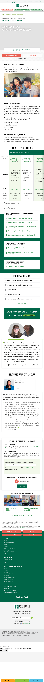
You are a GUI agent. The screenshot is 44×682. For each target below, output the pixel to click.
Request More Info (11, 55)
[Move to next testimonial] (25, 330)
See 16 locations (15, 189)
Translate (25, 624)
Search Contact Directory (10, 590)
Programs (8, 14)
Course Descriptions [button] (13, 294)
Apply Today (32, 55)
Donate (32, 531)
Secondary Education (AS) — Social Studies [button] (22, 235)
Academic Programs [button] (7, 9)
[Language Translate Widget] (22, 622)
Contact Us (6, 588)
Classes (5, 544)
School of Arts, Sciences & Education (11, 16)
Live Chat (22, 486)
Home (3, 14)
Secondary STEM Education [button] (17, 248)
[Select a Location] (29, 315)
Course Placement (8, 579)
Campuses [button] (27, 9)
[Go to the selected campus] (32, 618)
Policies (19, 635)
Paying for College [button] (36, 9)
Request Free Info (12, 535)
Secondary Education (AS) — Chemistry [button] (21, 222)
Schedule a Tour (11, 531)
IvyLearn (6, 570)
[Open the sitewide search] (40, 1)
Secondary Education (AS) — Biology (15, 159)
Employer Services (8, 559)
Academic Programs (9, 542)
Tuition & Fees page (23, 527)
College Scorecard (6, 635)
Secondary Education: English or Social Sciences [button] (21, 253)
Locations (6, 546)
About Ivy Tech (7, 541)
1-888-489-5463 (22, 58)
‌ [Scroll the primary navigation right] (42, 9)
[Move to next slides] (41, 384)
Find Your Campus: (22, 315)
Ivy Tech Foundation (9, 551)
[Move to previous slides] (3, 384)
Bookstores (6, 575)
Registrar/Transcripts (9, 577)
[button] (35, 1)
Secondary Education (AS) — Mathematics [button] (22, 227)
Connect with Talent (9, 561)
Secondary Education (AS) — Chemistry (27, 159)
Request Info (22, 680)
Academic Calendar (9, 581)
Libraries (6, 583)
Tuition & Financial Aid (9, 548)
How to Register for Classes (11, 574)
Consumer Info (26, 635)
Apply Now (7, 680)
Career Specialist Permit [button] (16, 267)
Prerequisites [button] (11, 290)
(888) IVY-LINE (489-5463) (22, 613)
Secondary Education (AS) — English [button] (20, 231)
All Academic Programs (17, 14)
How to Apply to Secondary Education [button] (19, 299)
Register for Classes (36, 680)
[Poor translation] (5, 650)
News (5, 553)
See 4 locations (27, 189)
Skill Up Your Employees (10, 563)
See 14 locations (39, 189)
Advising (6, 572)
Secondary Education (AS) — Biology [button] (20, 218)
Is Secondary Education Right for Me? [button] (19, 285)
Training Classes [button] (18, 9)
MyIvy (5, 568)
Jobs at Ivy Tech (8, 550)
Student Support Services (10, 592)
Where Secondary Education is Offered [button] (20, 280)
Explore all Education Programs (21, 515)
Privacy (13, 635)
